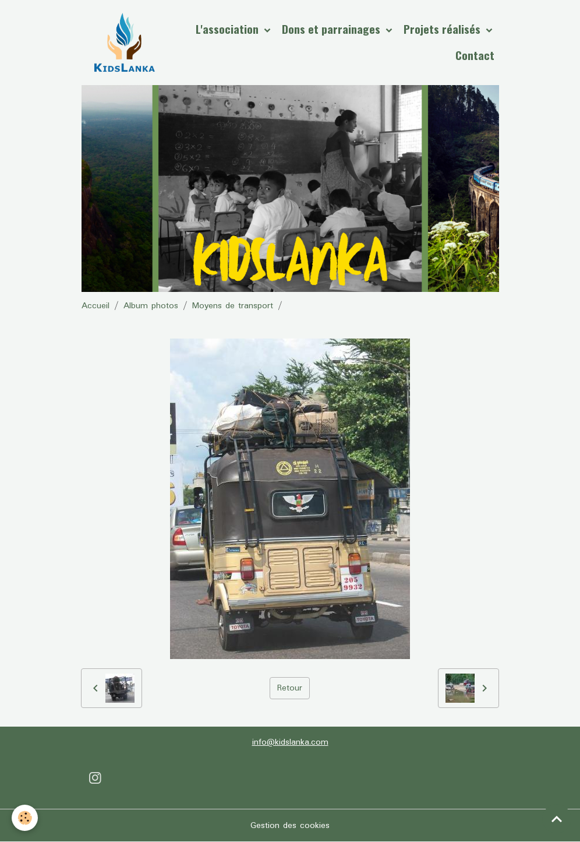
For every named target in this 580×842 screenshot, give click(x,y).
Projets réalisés (443, 28)
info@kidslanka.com (290, 742)
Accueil (95, 306)
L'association (228, 28)
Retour (289, 688)
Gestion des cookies (290, 826)
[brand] (124, 42)
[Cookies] (25, 818)
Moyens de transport (232, 306)
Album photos (150, 306)
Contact (474, 55)
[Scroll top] (556, 818)
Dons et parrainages (332, 28)
